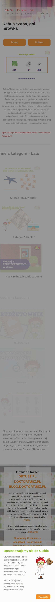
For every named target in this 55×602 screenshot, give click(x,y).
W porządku (43, 597)
